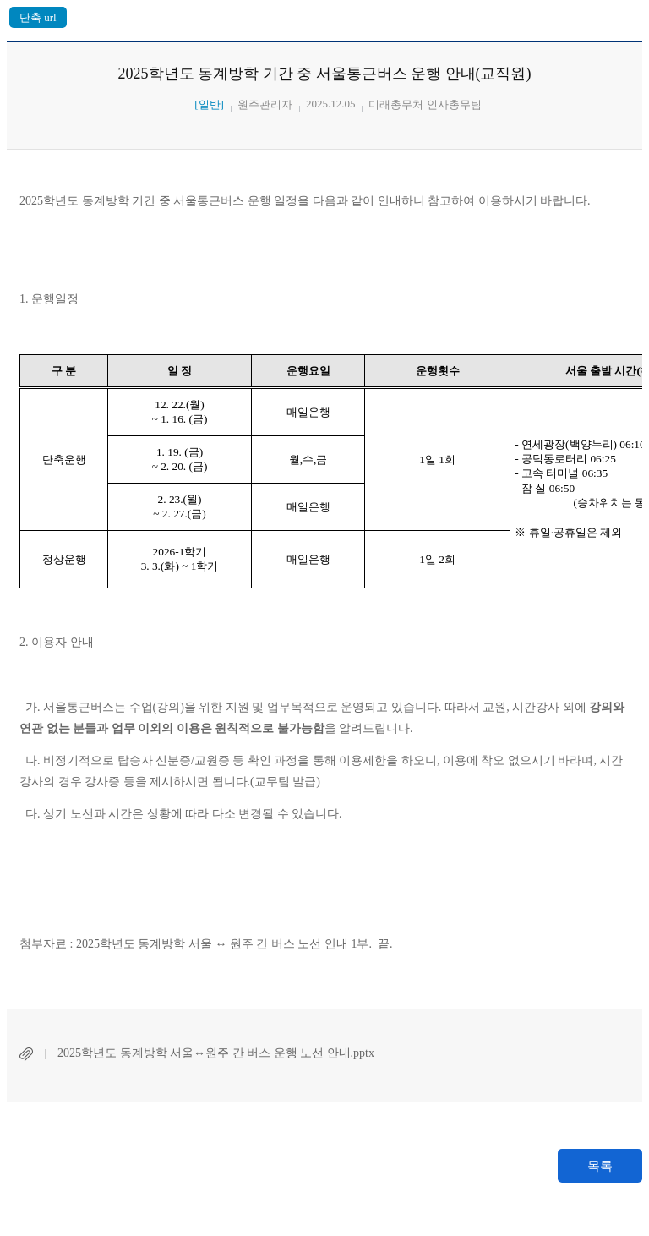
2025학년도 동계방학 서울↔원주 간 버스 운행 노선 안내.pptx (215, 1053)
